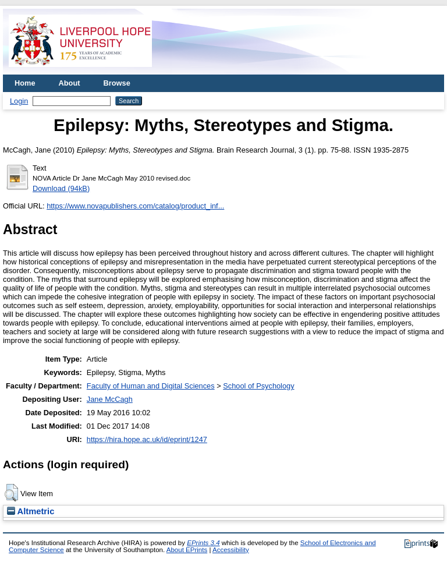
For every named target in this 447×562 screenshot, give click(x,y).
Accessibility (230, 549)
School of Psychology (258, 385)
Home (25, 83)
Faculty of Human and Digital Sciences (151, 385)
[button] (11, 492)
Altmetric (30, 511)
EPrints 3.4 (203, 542)
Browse (117, 83)
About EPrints (186, 549)
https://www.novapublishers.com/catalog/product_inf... (135, 206)
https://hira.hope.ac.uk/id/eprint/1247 (147, 439)
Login (19, 101)
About (69, 83)
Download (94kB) (61, 188)
